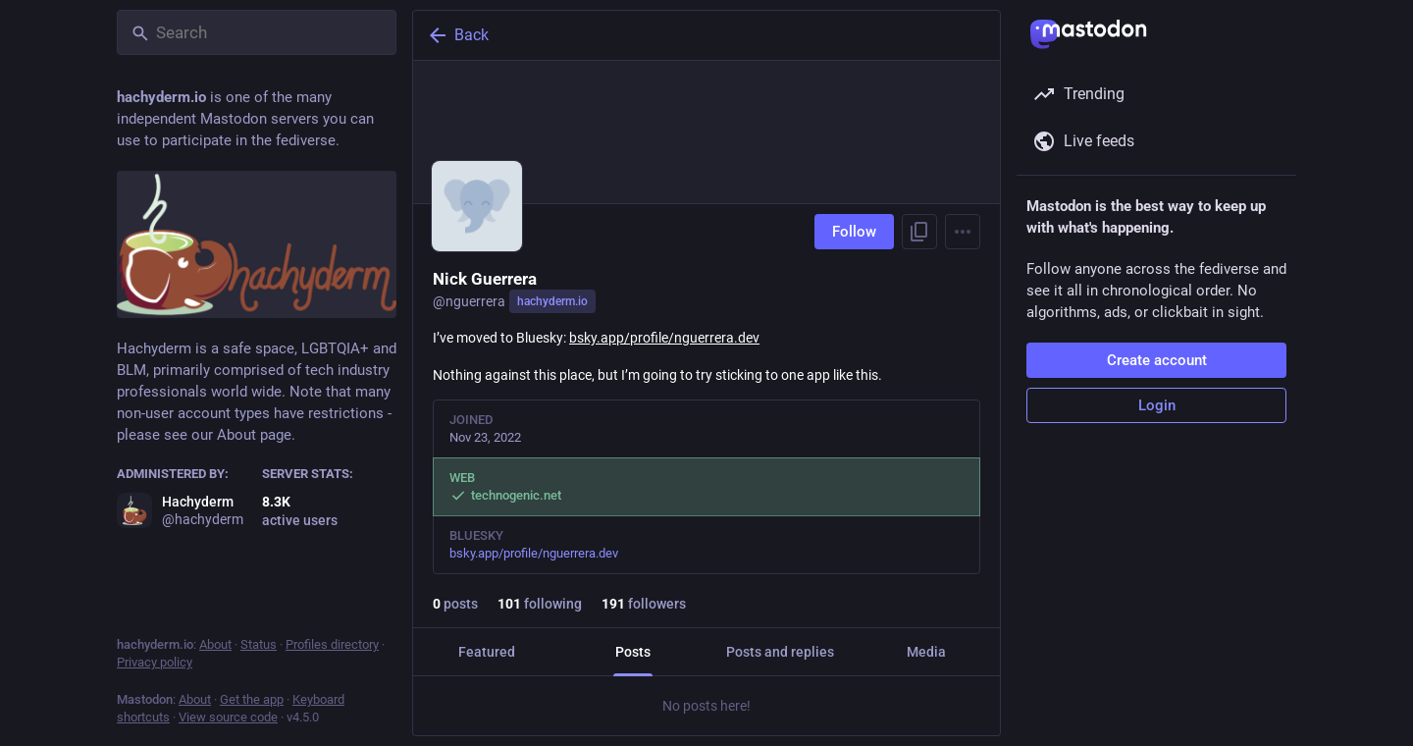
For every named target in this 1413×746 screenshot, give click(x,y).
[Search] (256, 32)
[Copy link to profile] (919, 231)
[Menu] (962, 231)
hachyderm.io (552, 301)
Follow (854, 231)
